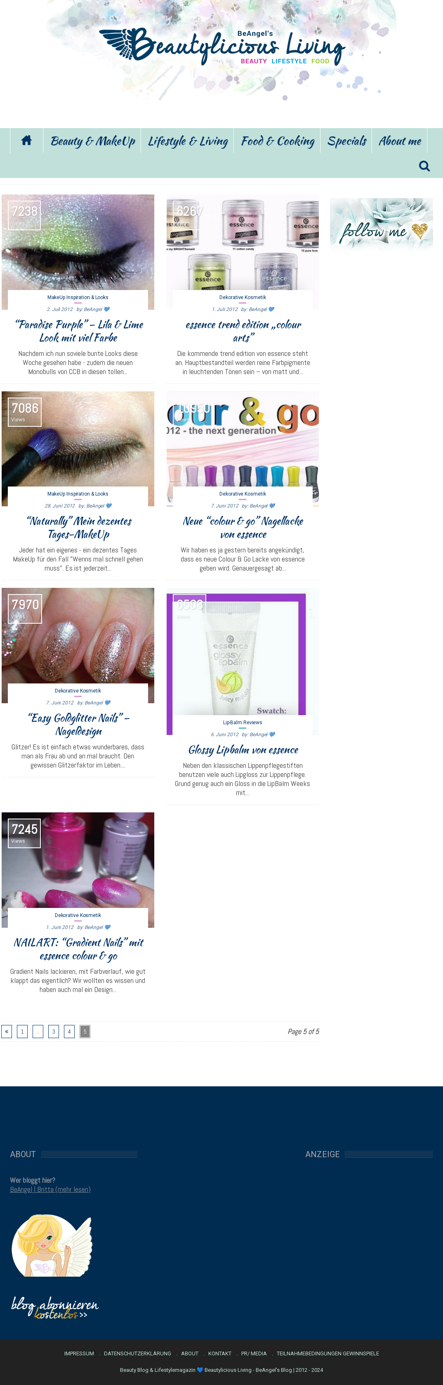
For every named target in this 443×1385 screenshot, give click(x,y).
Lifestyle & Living (187, 140)
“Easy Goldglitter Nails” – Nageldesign (78, 724)
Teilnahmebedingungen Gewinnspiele (328, 1353)
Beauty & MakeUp (91, 140)
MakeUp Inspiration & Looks (77, 297)
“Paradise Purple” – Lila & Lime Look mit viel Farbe (78, 331)
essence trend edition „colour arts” (242, 331)
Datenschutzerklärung (137, 1353)
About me (399, 140)
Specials (346, 140)
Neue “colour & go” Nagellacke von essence (242, 527)
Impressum (79, 1353)
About (189, 1353)
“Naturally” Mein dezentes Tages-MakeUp (78, 527)
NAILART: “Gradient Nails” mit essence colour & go (78, 949)
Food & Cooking (277, 140)
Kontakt (219, 1353)
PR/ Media (254, 1353)
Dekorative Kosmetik (242, 297)
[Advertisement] (221, 96)
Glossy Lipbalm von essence (242, 749)
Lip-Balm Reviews (242, 722)
